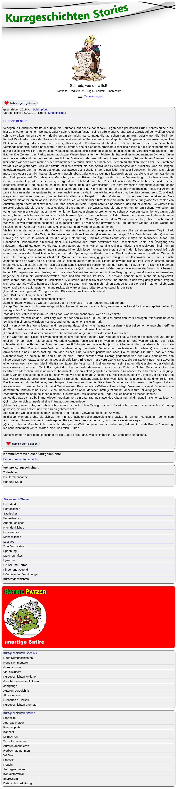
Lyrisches (9, 560)
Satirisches (10, 513)
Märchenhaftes (13, 555)
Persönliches (11, 508)
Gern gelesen (12, 667)
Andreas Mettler (13, 722)
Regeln (8, 764)
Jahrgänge (10, 686)
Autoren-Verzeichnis (16, 690)
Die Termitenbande (15, 477)
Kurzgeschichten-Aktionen (20, 676)
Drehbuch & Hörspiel (16, 700)
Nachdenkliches (13, 527)
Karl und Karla (12, 481)
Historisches (11, 532)
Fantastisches (12, 518)
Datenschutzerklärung (17, 783)
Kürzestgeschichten (16, 579)
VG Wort (8, 755)
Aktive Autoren (12, 695)
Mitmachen (10, 736)
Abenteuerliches (13, 522)
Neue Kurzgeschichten (18, 657)
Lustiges (8, 541)
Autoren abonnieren (16, 746)
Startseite (61, 91)
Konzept (8, 731)
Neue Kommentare (15, 662)
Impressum (114, 91)
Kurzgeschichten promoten (20, 704)
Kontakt (100, 91)
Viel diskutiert (12, 671)
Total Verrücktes (13, 546)
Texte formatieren (14, 741)
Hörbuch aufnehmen (16, 750)
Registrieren (77, 91)
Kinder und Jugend (15, 569)
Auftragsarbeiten (14, 769)
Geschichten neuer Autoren (21, 681)
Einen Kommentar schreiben (21, 459)
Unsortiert (9, 504)
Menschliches (57, 112)
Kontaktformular (13, 774)
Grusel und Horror (15, 565)
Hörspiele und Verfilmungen (21, 574)
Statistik (8, 760)
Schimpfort (40, 109)
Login (90, 91)
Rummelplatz (11, 727)
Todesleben (10, 472)
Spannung (10, 550)
